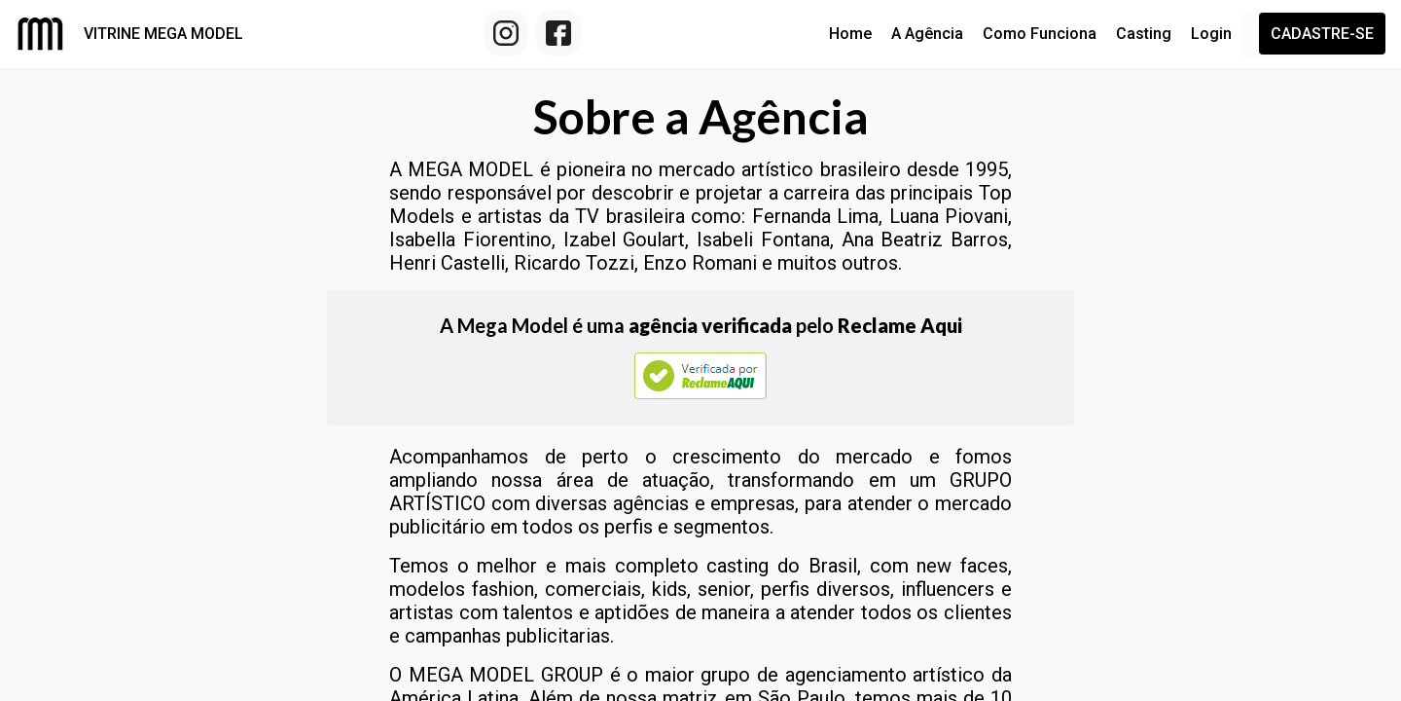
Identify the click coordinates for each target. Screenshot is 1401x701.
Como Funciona (1039, 33)
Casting (1143, 33)
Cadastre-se (1322, 33)
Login (1211, 33)
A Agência (927, 33)
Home (850, 33)
